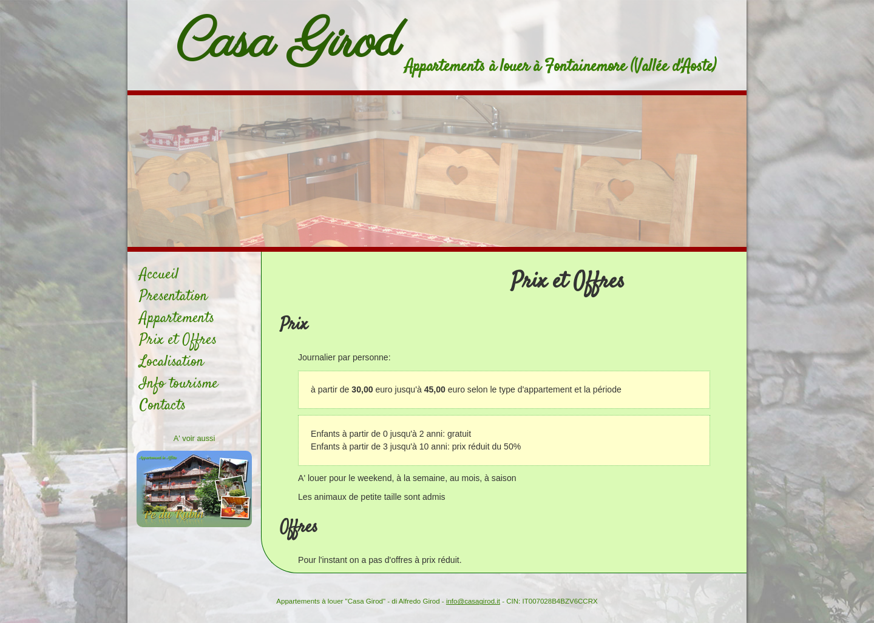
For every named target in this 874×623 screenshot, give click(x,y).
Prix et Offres (178, 340)
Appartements (177, 318)
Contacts (163, 406)
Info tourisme (179, 384)
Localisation (172, 362)
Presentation (174, 296)
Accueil (159, 274)
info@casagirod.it (473, 601)
